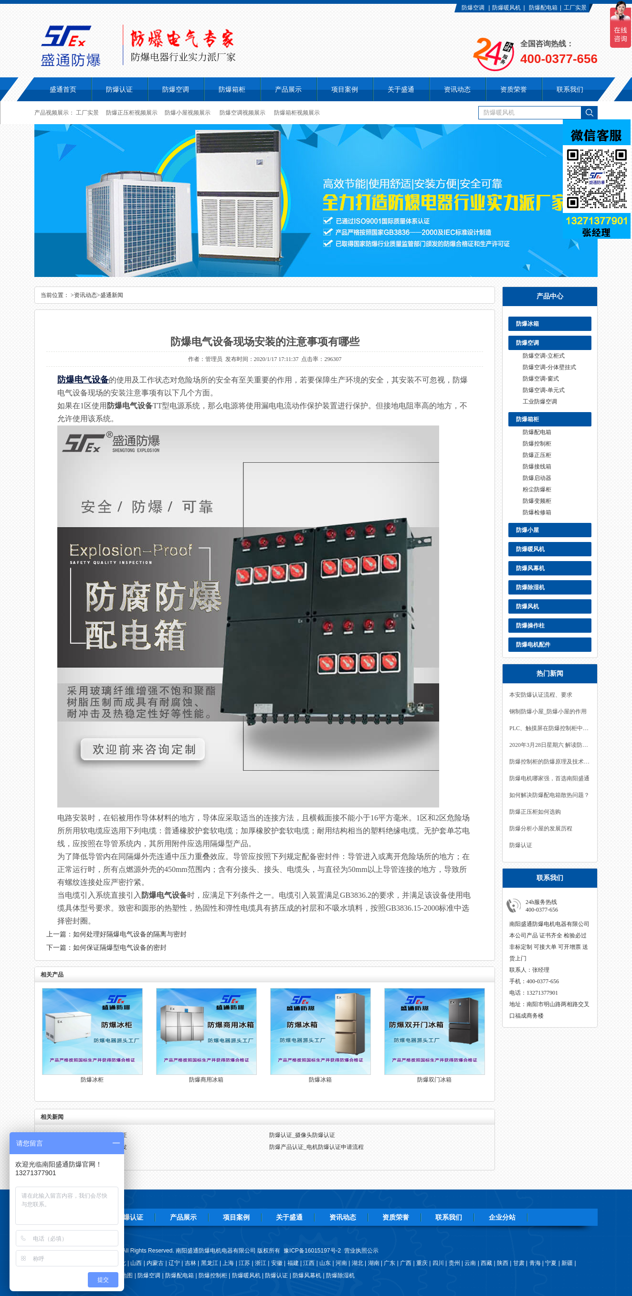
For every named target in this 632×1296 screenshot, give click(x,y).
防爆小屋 (527, 530)
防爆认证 (119, 89)
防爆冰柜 (92, 1079)
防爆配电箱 (543, 7)
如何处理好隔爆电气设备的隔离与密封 (130, 934)
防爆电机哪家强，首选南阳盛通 (549, 778)
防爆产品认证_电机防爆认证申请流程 (316, 1147)
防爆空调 (473, 7)
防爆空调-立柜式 (544, 355)
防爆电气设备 (83, 379)
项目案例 (236, 1217)
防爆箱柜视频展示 (297, 112)
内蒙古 (155, 1263)
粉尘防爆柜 (537, 489)
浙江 (260, 1263)
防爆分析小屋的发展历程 (540, 828)
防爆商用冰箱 (206, 1079)
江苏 (244, 1263)
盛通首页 (63, 89)
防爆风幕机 (530, 568)
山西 (136, 1263)
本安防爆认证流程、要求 (540, 694)
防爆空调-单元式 (544, 390)
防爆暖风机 (506, 7)
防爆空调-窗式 (541, 378)
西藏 (486, 1263)
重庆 (422, 1263)
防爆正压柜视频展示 (132, 112)
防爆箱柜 (527, 419)
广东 (389, 1263)
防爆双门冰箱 (434, 1079)
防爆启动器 (537, 478)
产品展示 (183, 1217)
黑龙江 (209, 1263)
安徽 (277, 1263)
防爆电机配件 (533, 644)
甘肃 (519, 1263)
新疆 (567, 1263)
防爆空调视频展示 (242, 112)
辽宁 (174, 1263)
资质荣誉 (395, 1217)
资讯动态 (85, 295)
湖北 (357, 1263)
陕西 (502, 1263)
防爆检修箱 (537, 512)
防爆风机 (527, 606)
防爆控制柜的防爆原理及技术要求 (549, 761)
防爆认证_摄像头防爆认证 (302, 1135)
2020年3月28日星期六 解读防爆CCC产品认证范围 (549, 745)
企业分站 (502, 1217)
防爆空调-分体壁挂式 (549, 367)
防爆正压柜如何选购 (535, 811)
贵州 (454, 1263)
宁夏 (551, 1263)
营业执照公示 (361, 1250)
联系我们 (448, 1217)
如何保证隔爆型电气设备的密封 (120, 947)
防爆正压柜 (537, 455)
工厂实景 (575, 7)
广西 (405, 1263)
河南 (341, 1263)
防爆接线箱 (537, 466)
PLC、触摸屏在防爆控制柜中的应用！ (549, 728)
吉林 (190, 1263)
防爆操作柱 (530, 625)
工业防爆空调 (540, 401)
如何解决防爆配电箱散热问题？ (549, 795)
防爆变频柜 (537, 501)
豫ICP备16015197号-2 (312, 1250)
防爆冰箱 (527, 323)
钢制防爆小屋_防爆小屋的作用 (548, 711)
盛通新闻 (111, 295)
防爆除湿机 (530, 587)
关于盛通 (289, 1217)
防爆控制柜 (537, 443)
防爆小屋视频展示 (188, 112)
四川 (438, 1263)
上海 (228, 1263)
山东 (325, 1263)
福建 (293, 1263)
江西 (309, 1263)
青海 (535, 1263)
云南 (470, 1263)
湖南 (373, 1263)
